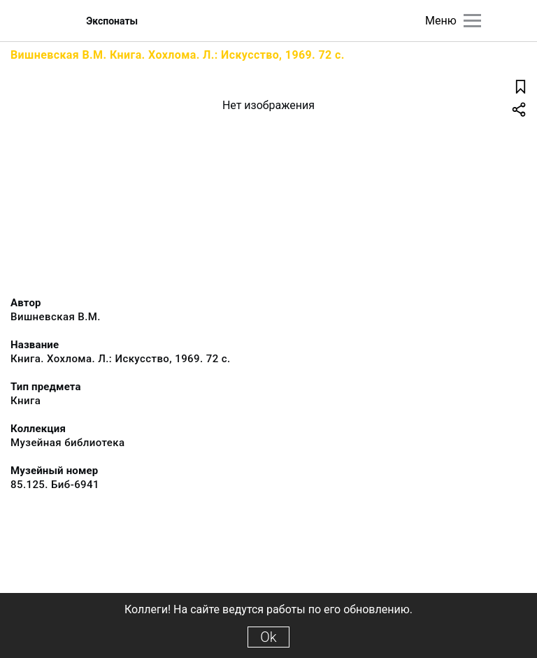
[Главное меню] (472, 20)
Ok (268, 637)
